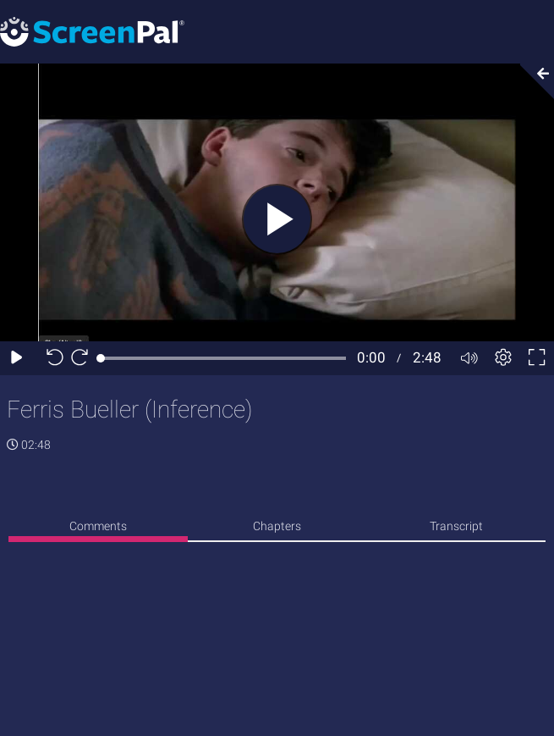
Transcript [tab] (456, 526)
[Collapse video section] (532, 81)
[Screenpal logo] (92, 31)
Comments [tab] (98, 526)
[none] (98, 529)
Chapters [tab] (277, 526)
